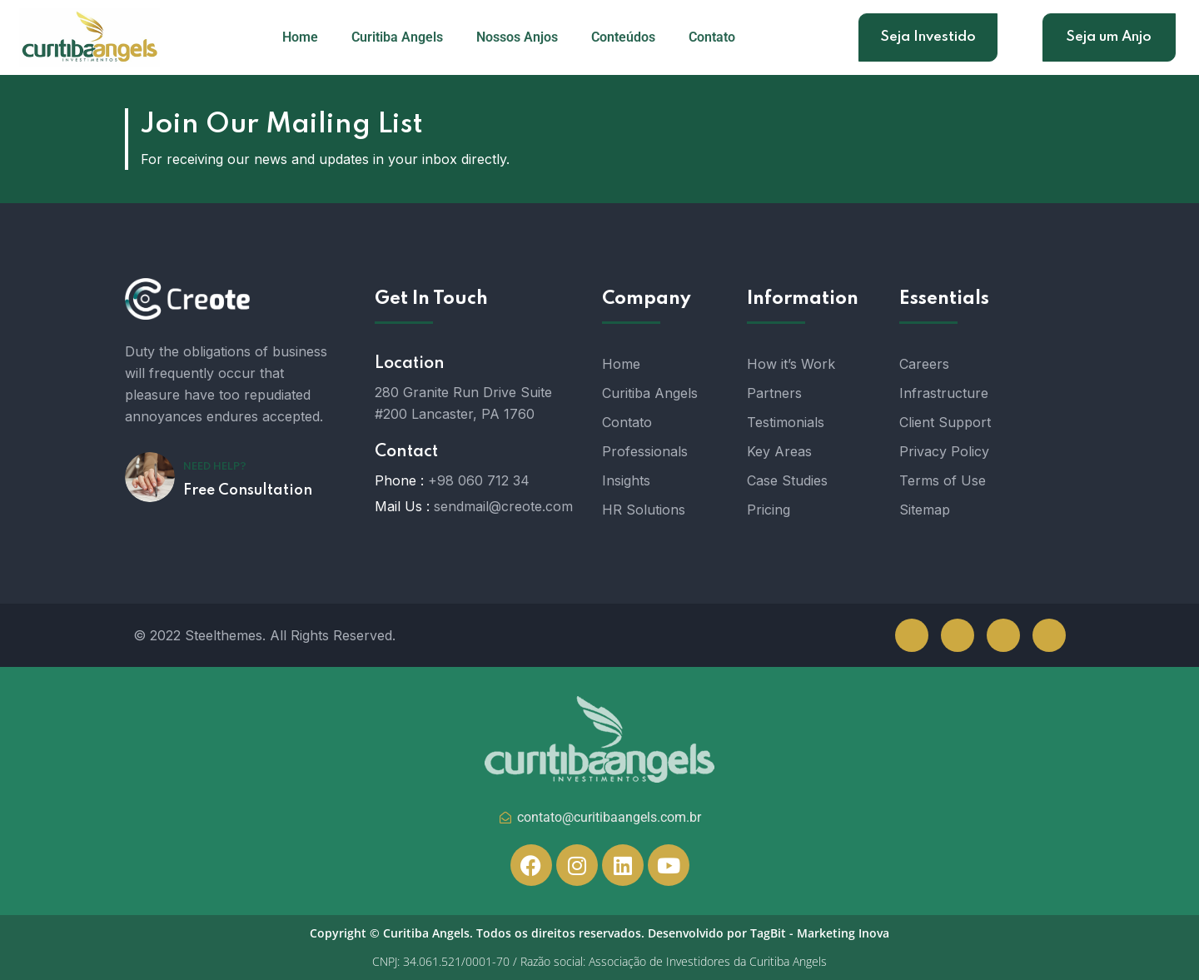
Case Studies (787, 480)
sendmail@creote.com (503, 506)
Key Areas (779, 451)
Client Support (945, 422)
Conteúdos (623, 37)
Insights (626, 480)
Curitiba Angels (397, 37)
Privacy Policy (944, 451)
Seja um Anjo (1109, 37)
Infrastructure (943, 393)
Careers (924, 364)
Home (300, 37)
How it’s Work (791, 364)
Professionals (645, 451)
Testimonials (785, 422)
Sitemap (924, 509)
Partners (774, 393)
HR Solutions (643, 509)
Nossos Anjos (517, 37)
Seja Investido (928, 37)
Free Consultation (247, 490)
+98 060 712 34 (479, 480)
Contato (712, 37)
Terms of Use (942, 480)
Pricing (768, 509)
